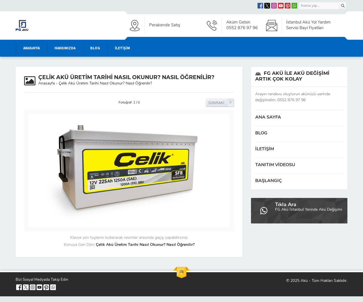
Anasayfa (46, 83)
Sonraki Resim (220, 102)
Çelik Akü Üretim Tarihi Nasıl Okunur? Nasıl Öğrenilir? (105, 83)
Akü (304, 281)
